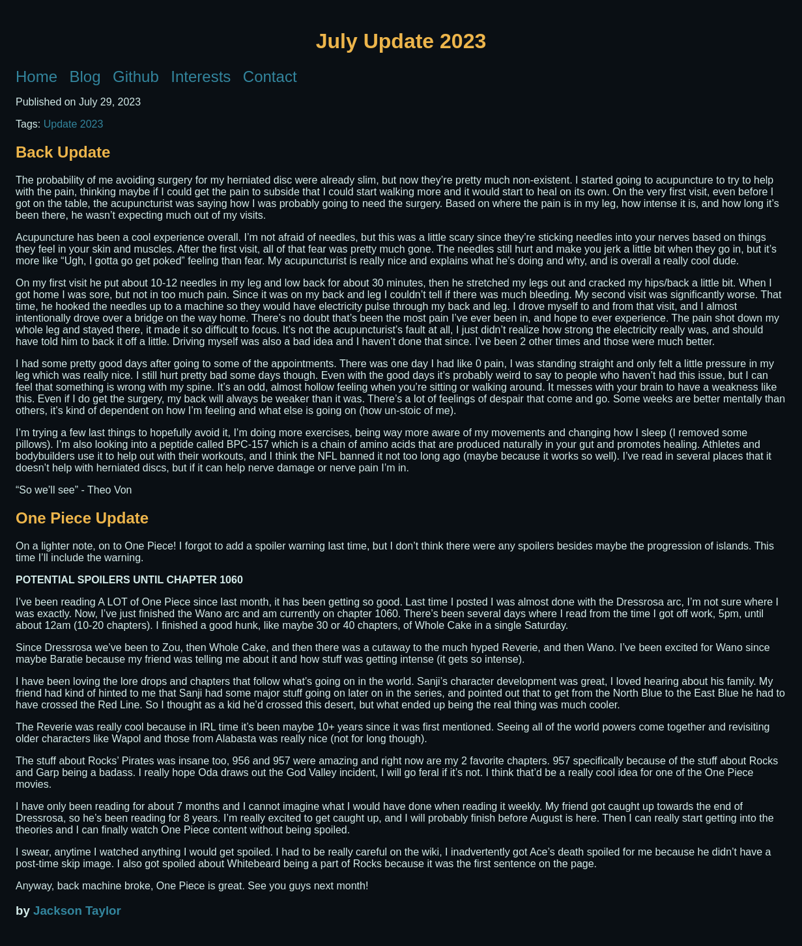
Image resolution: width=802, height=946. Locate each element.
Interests (201, 76)
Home (36, 76)
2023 (92, 124)
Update (61, 124)
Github (136, 76)
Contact (270, 76)
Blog (85, 76)
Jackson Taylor (77, 910)
